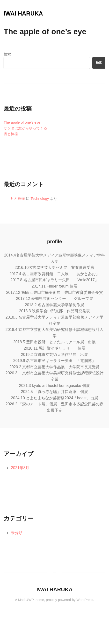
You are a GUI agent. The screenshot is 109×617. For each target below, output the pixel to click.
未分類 (16, 533)
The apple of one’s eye (22, 122)
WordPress (84, 600)
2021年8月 (20, 468)
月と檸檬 (11, 134)
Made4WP (26, 600)
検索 (7, 54)
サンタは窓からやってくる (25, 128)
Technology (39, 198)
